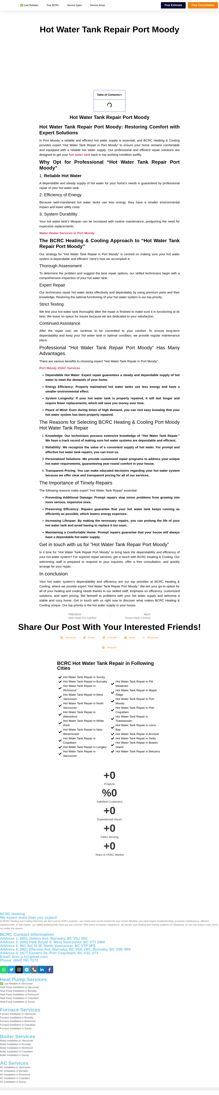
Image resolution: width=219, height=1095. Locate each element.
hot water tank (79, 154)
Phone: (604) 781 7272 (19, 960)
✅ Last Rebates (29, 5)
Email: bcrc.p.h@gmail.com (24, 957)
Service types (74, 5)
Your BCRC (53, 5)
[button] (121, 95)
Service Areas (97, 5)
